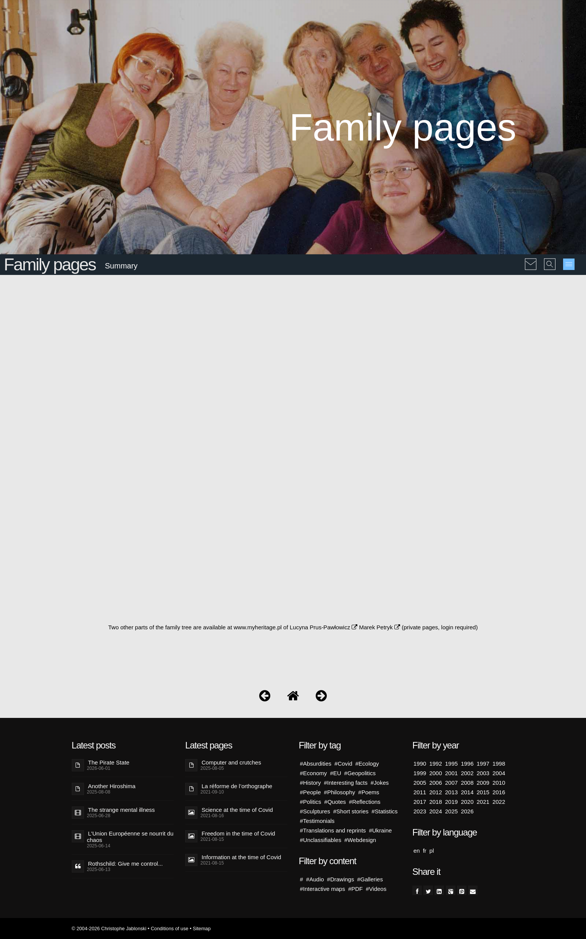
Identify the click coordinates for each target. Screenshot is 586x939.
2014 (467, 792)
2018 (435, 801)
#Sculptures (315, 811)
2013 (451, 792)
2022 (498, 801)
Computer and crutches (231, 762)
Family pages (50, 264)
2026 (467, 811)
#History (310, 782)
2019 (451, 801)
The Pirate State (108, 762)
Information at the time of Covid (241, 857)
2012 (435, 792)
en (416, 850)
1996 (467, 763)
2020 (467, 801)
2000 (435, 773)
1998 (498, 763)
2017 (419, 801)
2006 (435, 782)
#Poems (368, 792)
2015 (483, 792)
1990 (419, 763)
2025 (451, 811)
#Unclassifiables (320, 840)
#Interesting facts (346, 782)
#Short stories (351, 811)
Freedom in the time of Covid (238, 833)
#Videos (376, 889)
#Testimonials (317, 821)
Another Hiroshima (112, 786)
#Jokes (380, 782)
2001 (451, 773)
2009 (483, 782)
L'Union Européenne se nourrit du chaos (130, 836)
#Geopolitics (360, 773)
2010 (498, 782)
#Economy (313, 773)
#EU (335, 773)
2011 (419, 792)
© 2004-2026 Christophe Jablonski (109, 928)
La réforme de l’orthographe (237, 786)
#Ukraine (380, 830)
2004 (498, 773)
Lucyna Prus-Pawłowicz (324, 627)
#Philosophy (339, 792)
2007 (451, 782)
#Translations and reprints (333, 830)
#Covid (343, 763)
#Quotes (335, 801)
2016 (498, 792)
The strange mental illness (121, 809)
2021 (483, 801)
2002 (467, 773)
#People (310, 792)
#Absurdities (316, 763)
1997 (483, 763)
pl (431, 850)
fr (424, 850)
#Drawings (340, 879)
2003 (483, 773)
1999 (419, 773)
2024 (435, 811)
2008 (467, 782)
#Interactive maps (322, 889)
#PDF (355, 889)
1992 (435, 763)
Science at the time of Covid (237, 809)
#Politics (310, 801)
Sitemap (202, 928)
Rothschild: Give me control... (125, 863)
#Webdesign (360, 840)
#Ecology (367, 763)
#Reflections (365, 801)
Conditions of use (170, 928)
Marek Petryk (379, 627)
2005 (419, 782)
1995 (451, 763)
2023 (419, 811)
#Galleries (370, 879)
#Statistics (384, 811)
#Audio (315, 879)
